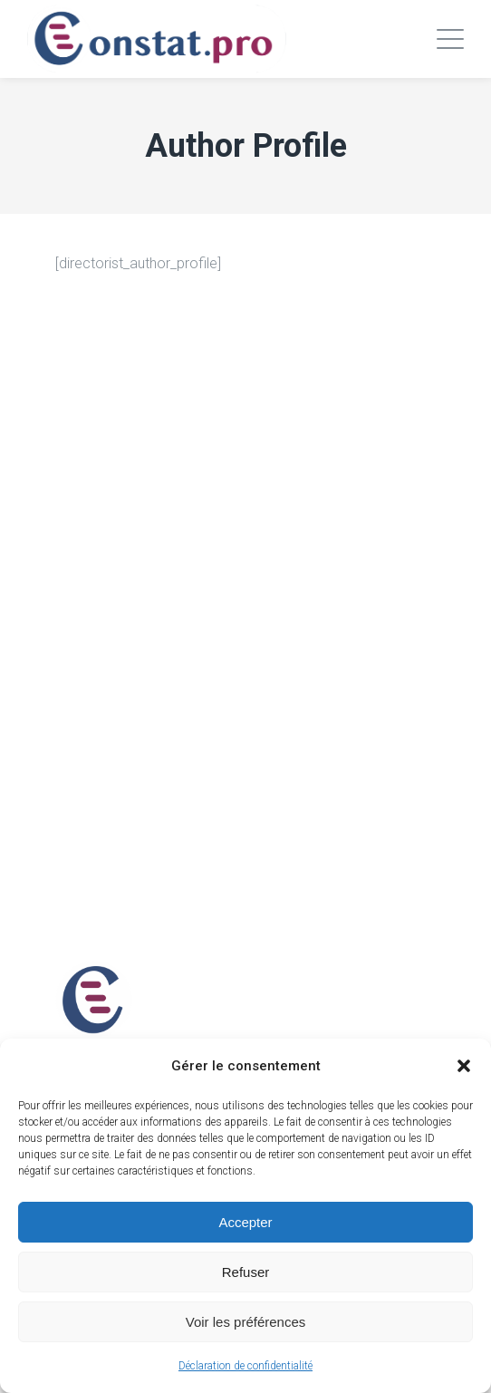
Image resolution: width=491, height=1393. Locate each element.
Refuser (246, 1272)
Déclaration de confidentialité (245, 1365)
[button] (464, 1066)
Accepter (245, 1222)
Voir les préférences (246, 1322)
